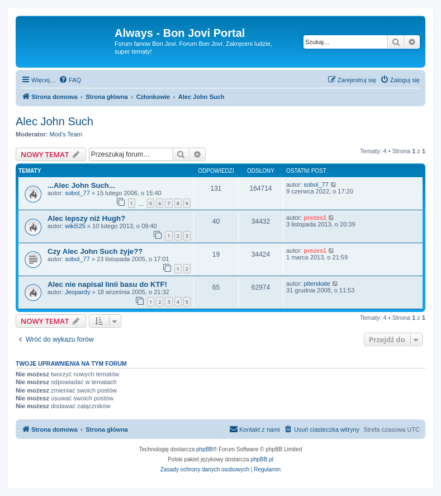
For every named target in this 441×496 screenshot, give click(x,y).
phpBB (204, 449)
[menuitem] (70, 80)
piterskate (317, 283)
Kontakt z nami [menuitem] (254, 429)
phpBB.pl (261, 459)
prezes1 (315, 217)
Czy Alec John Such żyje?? (95, 251)
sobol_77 (77, 193)
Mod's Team (66, 134)
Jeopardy (77, 292)
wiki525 (75, 226)
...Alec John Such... (81, 185)
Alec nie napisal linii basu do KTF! (107, 284)
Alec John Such (54, 121)
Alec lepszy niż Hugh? (86, 218)
